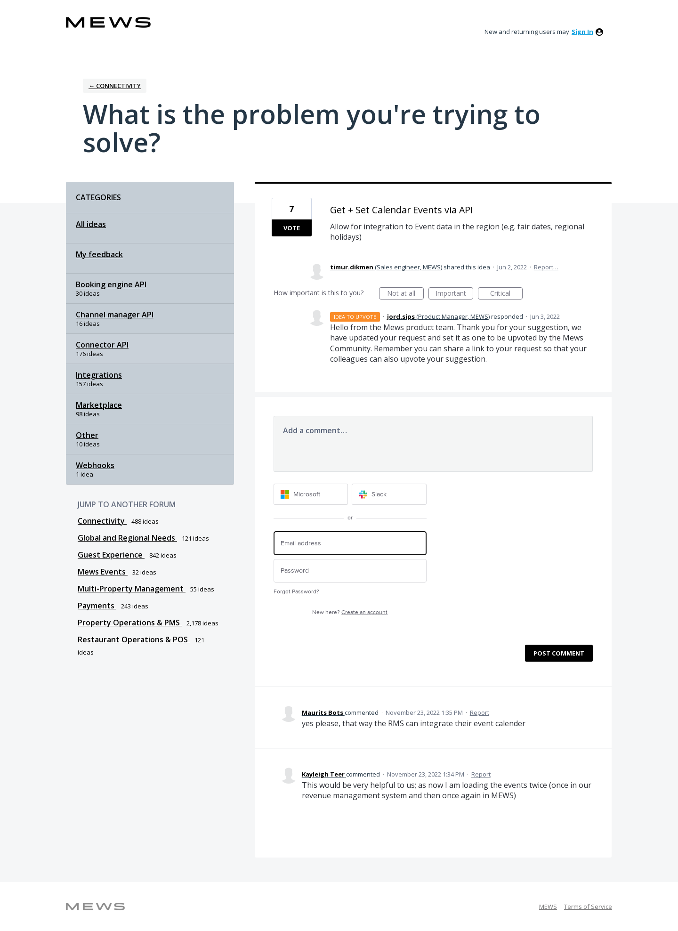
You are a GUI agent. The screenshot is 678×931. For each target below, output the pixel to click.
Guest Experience (111, 555)
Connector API (102, 345)
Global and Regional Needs (127, 538)
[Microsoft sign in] (311, 494)
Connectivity (102, 521)
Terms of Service (588, 906)
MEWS (548, 906)
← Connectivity (115, 85)
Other (87, 435)
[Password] (350, 571)
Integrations (99, 375)
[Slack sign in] (389, 494)
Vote (291, 228)
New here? (349, 612)
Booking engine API (111, 284)
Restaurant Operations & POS (134, 639)
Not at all (405, 294)
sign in (582, 31)
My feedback (99, 254)
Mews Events (103, 572)
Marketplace (99, 405)
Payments (97, 605)
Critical (506, 294)
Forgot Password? (296, 591)
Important (454, 294)
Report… (546, 267)
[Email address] (350, 543)
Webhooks (95, 465)
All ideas (91, 224)
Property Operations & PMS (130, 622)
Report (479, 712)
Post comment (558, 653)
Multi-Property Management (132, 588)
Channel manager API (114, 314)
